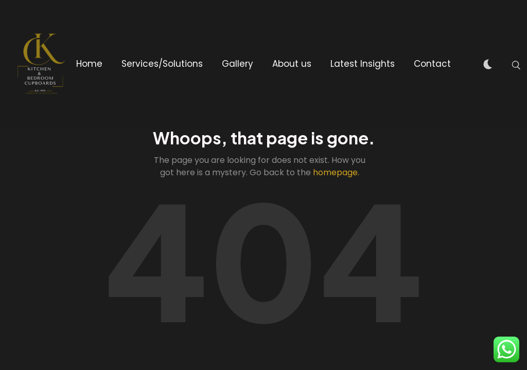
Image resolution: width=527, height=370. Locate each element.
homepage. (336, 172)
